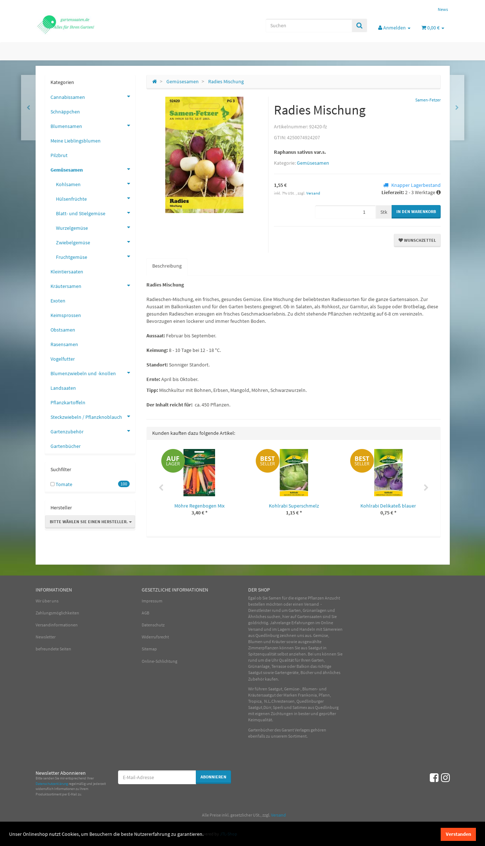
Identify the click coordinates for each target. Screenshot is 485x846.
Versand (313, 193)
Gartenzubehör (92, 430)
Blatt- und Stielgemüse (95, 212)
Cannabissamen (92, 96)
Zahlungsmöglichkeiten (57, 613)
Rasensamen (64, 344)
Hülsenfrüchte (95, 198)
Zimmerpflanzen (263, 647)
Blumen (255, 641)
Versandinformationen (57, 625)
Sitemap (149, 648)
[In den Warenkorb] (416, 211)
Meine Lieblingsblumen (75, 140)
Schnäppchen (65, 111)
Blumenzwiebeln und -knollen (92, 372)
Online (327, 622)
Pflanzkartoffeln (67, 402)
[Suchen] (309, 25)
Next (426, 488)
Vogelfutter (62, 359)
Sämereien (333, 629)
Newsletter (46, 636)
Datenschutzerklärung (52, 783)
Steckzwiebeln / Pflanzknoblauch (92, 416)
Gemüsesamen (313, 163)
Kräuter (279, 641)
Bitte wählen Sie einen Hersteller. (91, 521)
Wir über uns (47, 601)
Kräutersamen (92, 285)
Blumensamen (92, 125)
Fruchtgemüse (95, 256)
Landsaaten (63, 388)
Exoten (57, 300)
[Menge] (345, 212)
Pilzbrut (59, 155)
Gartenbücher (65, 446)
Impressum (152, 601)
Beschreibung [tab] (167, 265)
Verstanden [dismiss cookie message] (458, 834)
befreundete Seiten (53, 648)
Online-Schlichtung (159, 661)
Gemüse (320, 635)
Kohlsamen (95, 183)
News (443, 9)
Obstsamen (62, 329)
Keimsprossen (65, 315)
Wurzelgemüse (95, 227)
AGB (145, 613)
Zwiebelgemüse (95, 241)
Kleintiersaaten (66, 271)
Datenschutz (153, 625)
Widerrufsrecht (155, 636)
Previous (161, 488)
